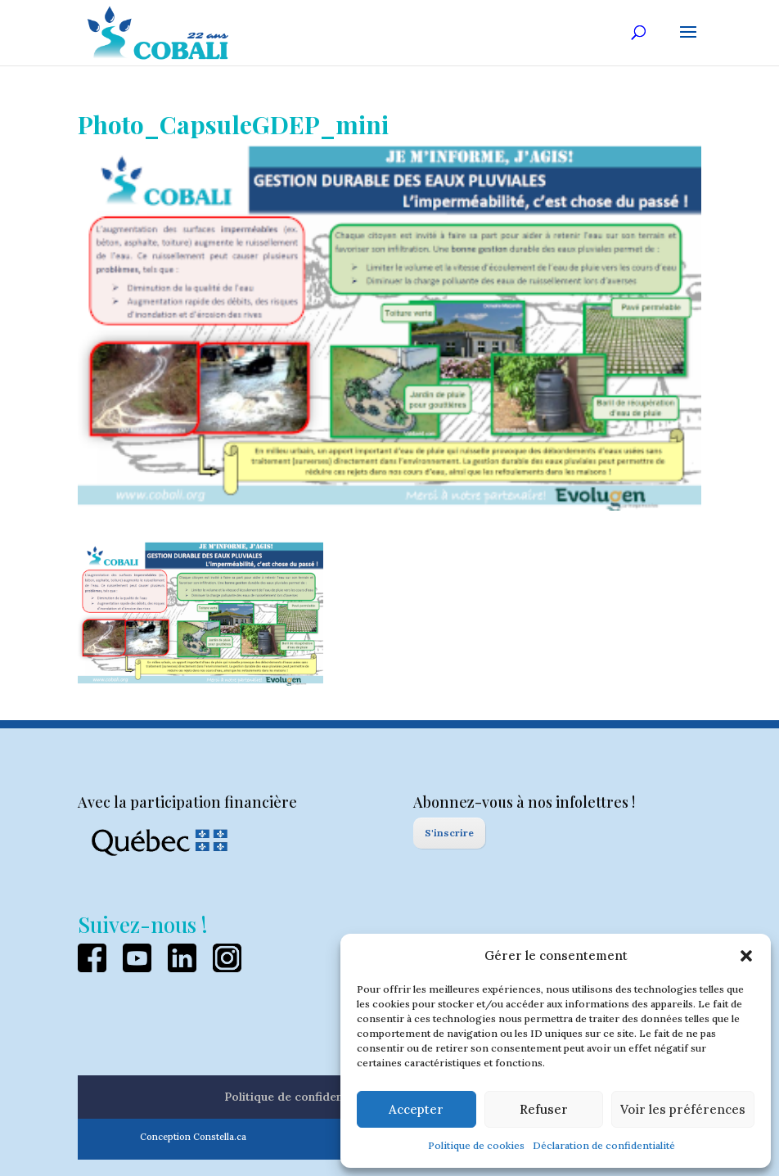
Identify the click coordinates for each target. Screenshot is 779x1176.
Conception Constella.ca (193, 1136)
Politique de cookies (476, 1145)
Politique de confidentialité (300, 1096)
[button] (746, 956)
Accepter (416, 1109)
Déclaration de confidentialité (604, 1145)
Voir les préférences (682, 1109)
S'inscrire (449, 833)
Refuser (544, 1109)
